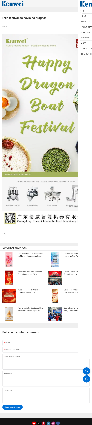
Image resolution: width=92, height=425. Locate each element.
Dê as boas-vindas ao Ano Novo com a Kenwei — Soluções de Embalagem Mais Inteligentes (76, 291)
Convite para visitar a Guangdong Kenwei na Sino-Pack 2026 (76, 255)
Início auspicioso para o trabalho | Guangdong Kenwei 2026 (30, 273)
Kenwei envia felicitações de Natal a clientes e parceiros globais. (30, 309)
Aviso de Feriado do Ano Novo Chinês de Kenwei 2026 (29, 291)
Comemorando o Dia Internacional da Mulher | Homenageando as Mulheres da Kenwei (30, 255)
